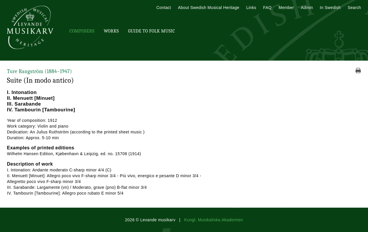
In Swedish (330, 7)
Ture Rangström (39, 71)
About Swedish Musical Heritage (208, 7)
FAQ (267, 7)
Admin (307, 7)
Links (251, 7)
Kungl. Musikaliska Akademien (213, 219)
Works (111, 31)
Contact (163, 7)
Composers (81, 31)
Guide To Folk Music (151, 31)
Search (354, 7)
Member (286, 7)
